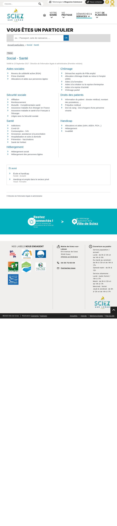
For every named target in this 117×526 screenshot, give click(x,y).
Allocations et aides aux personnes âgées (29, 79)
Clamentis (35, 316)
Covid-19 (15, 128)
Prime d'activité (18, 76)
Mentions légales (96, 316)
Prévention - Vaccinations (22, 139)
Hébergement (71, 128)
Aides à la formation (74, 82)
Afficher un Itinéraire (69, 257)
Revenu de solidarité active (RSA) (26, 73)
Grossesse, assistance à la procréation (28, 134)
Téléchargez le (67, 2)
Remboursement (18, 102)
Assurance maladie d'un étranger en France (30, 108)
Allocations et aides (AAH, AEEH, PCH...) (83, 125)
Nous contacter (96, 2)
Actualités (74, 316)
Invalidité (69, 131)
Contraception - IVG (20, 131)
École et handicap (21, 173)
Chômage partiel (72, 90)
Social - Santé (33, 45)
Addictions (15, 125)
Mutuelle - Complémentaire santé (25, 105)
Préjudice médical (73, 105)
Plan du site (109, 316)
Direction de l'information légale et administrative (25, 196)
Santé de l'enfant (18, 142)
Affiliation (15, 99)
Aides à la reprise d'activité (77, 87)
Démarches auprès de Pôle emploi (80, 73)
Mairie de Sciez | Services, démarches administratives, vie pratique (24, 15)
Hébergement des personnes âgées (27, 154)
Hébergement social (20, 151)
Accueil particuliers (16, 45)
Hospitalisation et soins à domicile (26, 137)
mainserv (43, 316)
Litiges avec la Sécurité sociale (24, 116)
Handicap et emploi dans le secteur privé (31, 179)
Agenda (84, 316)
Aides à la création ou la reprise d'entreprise (84, 84)
